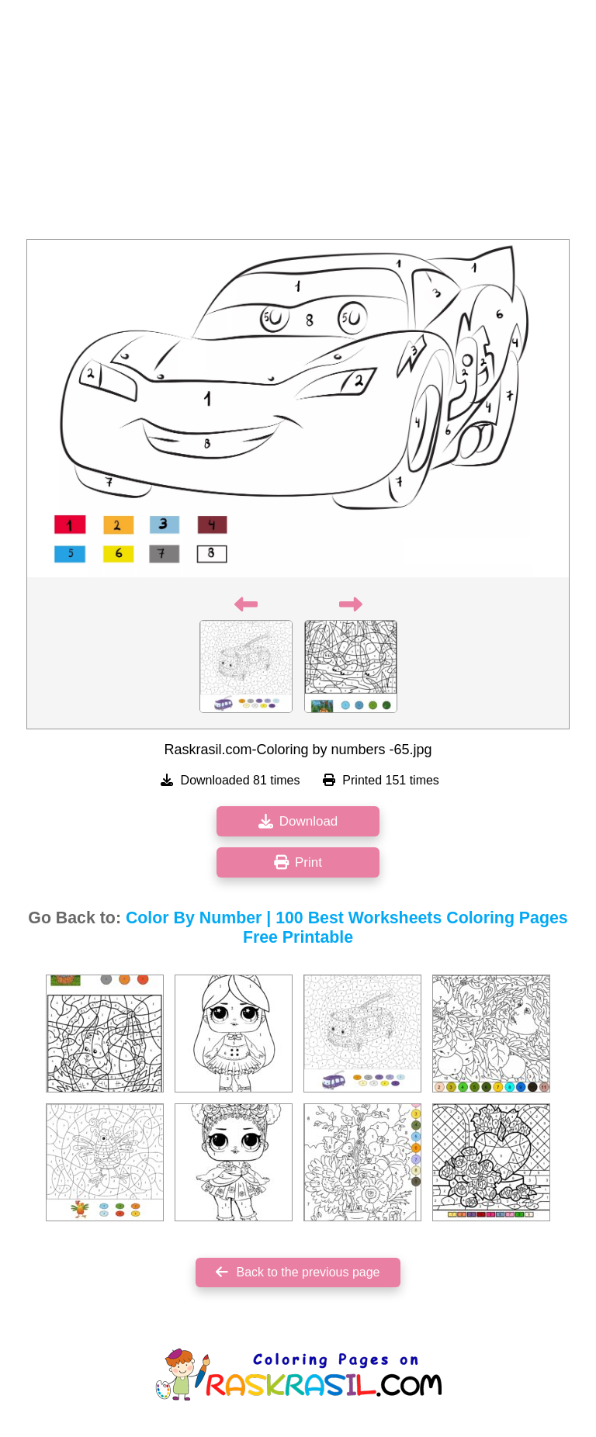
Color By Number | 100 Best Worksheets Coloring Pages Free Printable (347, 928)
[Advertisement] (298, 124)
